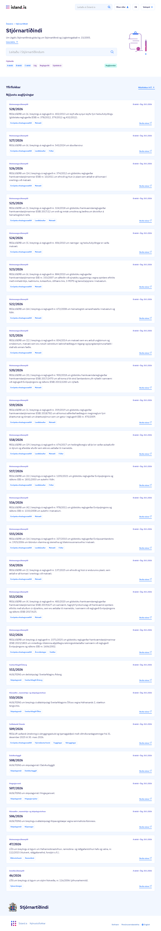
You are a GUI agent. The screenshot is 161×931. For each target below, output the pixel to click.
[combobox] (93, 7)
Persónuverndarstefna (130, 924)
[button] (122, 7)
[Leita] (109, 7)
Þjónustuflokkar (37, 923)
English (147, 924)
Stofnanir (115, 924)
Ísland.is (23, 923)
